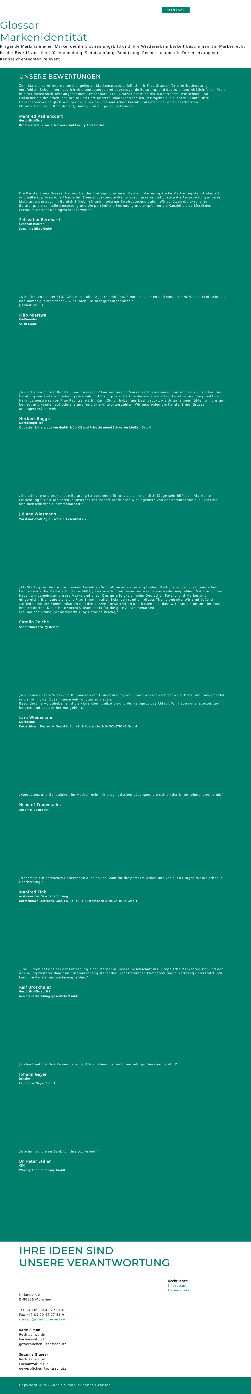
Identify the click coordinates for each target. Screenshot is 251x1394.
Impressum (178, 1285)
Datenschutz (178, 1290)
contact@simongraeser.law (42, 1319)
